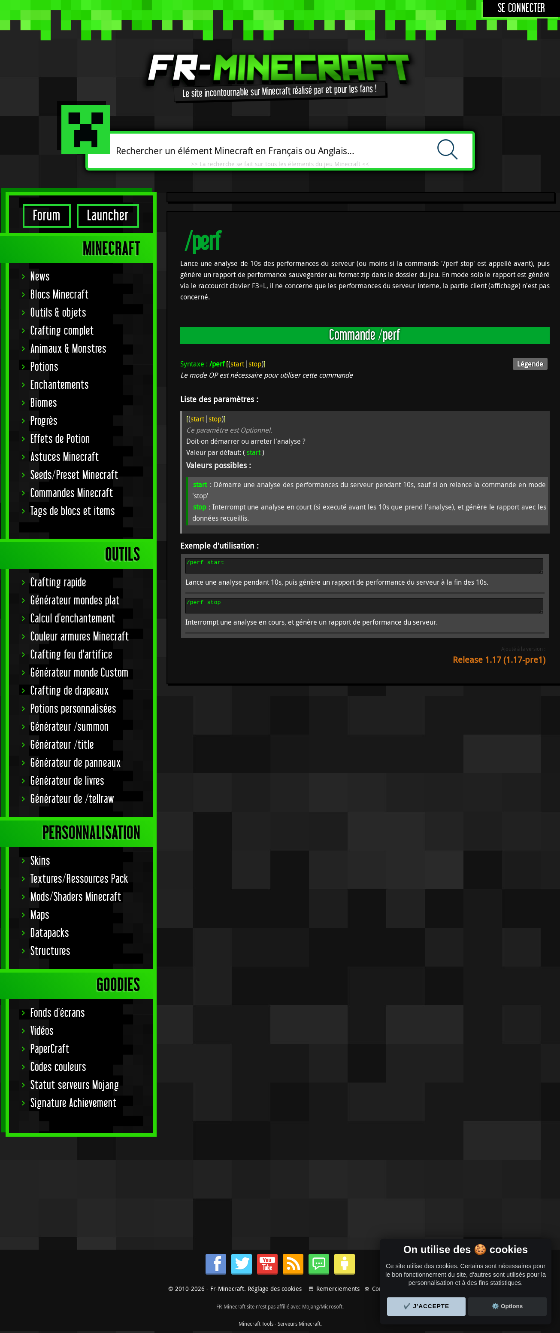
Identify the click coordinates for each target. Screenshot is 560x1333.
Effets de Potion (60, 439)
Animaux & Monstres (68, 349)
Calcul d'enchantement (72, 619)
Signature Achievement (73, 1103)
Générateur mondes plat (75, 601)
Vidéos (42, 1031)
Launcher (108, 215)
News (40, 277)
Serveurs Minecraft (299, 1323)
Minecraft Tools (256, 1323)
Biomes (43, 403)
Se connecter (521, 8)
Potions (44, 367)
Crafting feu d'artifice (71, 655)
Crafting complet (62, 331)
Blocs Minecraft (59, 295)
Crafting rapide (58, 583)
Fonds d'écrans (57, 1013)
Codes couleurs (58, 1067)
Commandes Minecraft (71, 493)
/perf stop (364, 610)
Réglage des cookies (275, 1288)
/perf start (364, 567)
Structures (50, 951)
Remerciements (338, 1288)
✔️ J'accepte (426, 1306)
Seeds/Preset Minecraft (74, 475)
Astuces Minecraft (64, 457)
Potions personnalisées (73, 709)
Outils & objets (58, 313)
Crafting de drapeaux (69, 691)
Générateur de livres (67, 781)
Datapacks (49, 933)
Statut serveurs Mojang (74, 1085)
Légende (530, 364)
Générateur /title (62, 745)
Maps (39, 915)
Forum (47, 215)
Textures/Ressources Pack (79, 879)
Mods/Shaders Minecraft (75, 897)
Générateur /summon (69, 727)
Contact (382, 1288)
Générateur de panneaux (75, 763)
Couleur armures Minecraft (79, 637)
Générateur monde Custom (79, 673)
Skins (40, 861)
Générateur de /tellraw (72, 799)
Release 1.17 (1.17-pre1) (499, 665)
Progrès (44, 421)
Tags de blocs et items (72, 511)
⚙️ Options (507, 1306)
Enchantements (59, 385)
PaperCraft (50, 1049)
